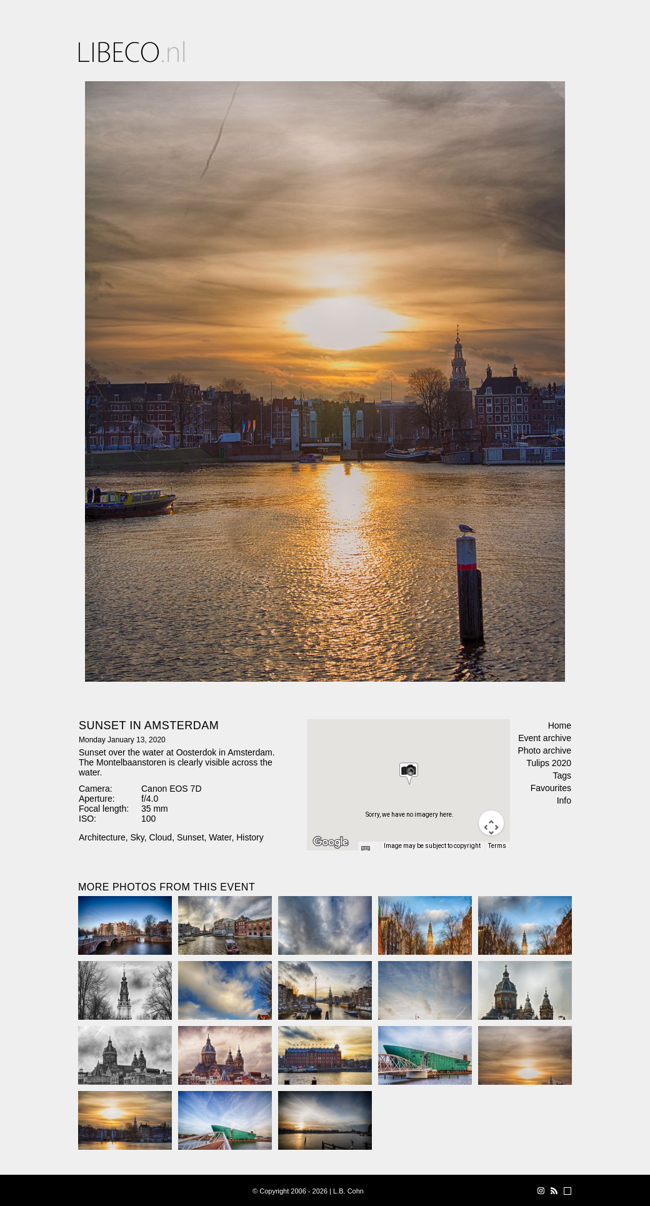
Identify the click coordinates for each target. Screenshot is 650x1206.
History (250, 837)
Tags (561, 775)
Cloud (160, 837)
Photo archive (544, 750)
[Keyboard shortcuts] (368, 850)
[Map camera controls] (491, 822)
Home (559, 725)
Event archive (544, 738)
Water (220, 837)
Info (564, 800)
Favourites (551, 788)
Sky (137, 837)
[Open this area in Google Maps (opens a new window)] (330, 842)
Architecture (102, 837)
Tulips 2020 (548, 763)
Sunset (190, 837)
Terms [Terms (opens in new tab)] (497, 845)
